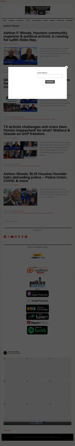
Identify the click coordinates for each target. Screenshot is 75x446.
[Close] (66, 67)
